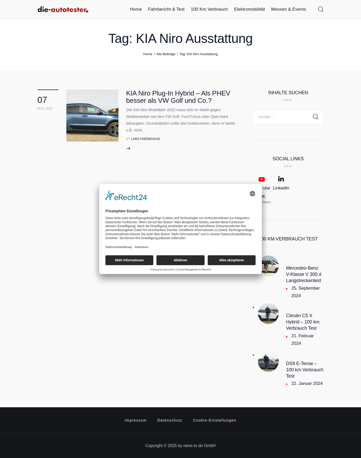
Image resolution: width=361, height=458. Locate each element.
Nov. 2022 (45, 108)
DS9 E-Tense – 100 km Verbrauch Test (304, 370)
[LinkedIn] (281, 190)
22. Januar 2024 (306, 383)
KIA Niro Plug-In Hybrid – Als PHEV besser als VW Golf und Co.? (178, 96)
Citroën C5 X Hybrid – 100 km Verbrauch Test (302, 322)
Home (147, 54)
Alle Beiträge (165, 54)
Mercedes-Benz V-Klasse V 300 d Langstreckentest (303, 274)
